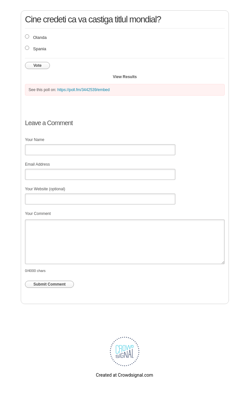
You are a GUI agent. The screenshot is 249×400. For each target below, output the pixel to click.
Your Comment (38, 213)
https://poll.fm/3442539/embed (83, 90)
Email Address (37, 164)
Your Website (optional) (45, 189)
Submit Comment (49, 284)
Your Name (34, 139)
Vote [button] (37, 65)
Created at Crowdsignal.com (124, 375)
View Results (125, 77)
